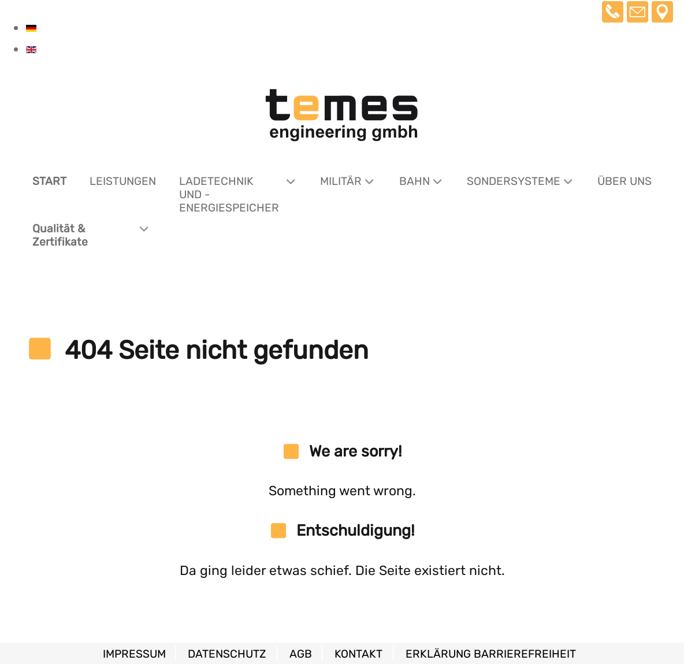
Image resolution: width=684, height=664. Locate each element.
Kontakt (358, 654)
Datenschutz (227, 654)
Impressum (136, 654)
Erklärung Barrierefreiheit (491, 654)
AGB (302, 654)
